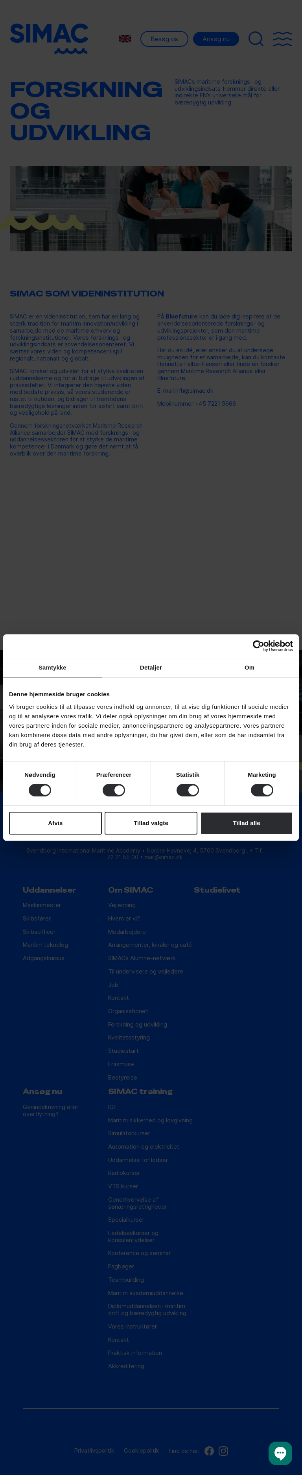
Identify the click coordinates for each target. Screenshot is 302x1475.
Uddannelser (49, 890)
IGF (112, 1107)
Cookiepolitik (141, 1451)
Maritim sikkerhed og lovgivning (150, 1120)
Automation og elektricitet (143, 1147)
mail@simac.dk (163, 857)
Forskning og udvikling (137, 1024)
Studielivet (217, 890)
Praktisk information (135, 1353)
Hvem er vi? (124, 918)
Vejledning (122, 905)
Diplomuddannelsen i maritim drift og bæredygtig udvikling (147, 1310)
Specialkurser (126, 1220)
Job (113, 985)
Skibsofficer (39, 932)
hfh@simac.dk (194, 390)
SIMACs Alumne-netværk (142, 958)
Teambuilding (126, 1280)
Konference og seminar (139, 1253)
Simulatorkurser (129, 1133)
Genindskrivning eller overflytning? (50, 1111)
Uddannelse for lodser (138, 1160)
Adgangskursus (43, 958)
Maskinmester (42, 905)
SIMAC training (140, 1091)
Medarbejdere (127, 932)
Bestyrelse (122, 1077)
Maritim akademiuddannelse (145, 1293)
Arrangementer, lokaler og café (150, 945)
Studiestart (123, 1051)
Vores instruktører (132, 1326)
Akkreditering (126, 1366)
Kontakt (118, 998)
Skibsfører (37, 918)
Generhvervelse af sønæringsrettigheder (137, 1203)
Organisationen (128, 1011)
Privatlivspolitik (94, 1451)
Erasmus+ (121, 1064)
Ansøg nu (216, 39)
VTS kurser (123, 1186)
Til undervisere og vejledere (145, 971)
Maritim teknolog (45, 945)
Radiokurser (124, 1173)
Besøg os (164, 39)
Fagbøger (121, 1266)
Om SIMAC (130, 890)
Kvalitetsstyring (129, 1037)
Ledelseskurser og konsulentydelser (133, 1237)
